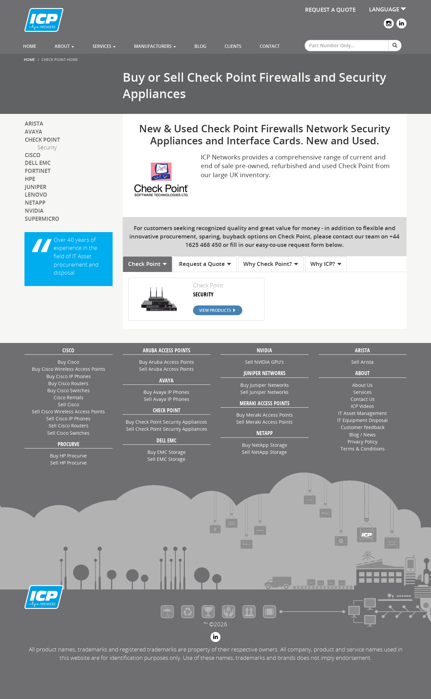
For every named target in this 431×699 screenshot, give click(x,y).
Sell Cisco (68, 404)
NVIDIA (34, 210)
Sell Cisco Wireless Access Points (68, 411)
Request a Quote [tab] (205, 264)
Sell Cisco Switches (68, 433)
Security (47, 147)
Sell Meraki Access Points (264, 422)
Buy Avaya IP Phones (166, 392)
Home (29, 46)
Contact (270, 46)
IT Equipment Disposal (362, 420)
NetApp (35, 202)
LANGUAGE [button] (387, 9)
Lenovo (36, 194)
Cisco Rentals (68, 397)
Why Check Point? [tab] (271, 264)
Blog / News (362, 434)
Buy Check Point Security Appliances (166, 422)
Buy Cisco (68, 362)
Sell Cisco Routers (68, 425)
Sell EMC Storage (166, 459)
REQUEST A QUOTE (330, 9)
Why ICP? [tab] (326, 264)
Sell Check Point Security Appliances (166, 429)
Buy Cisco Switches (68, 390)
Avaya (33, 131)
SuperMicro (42, 218)
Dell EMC (38, 162)
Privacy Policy (362, 441)
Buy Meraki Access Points (264, 415)
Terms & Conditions (363, 448)
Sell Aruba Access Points (166, 369)
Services (104, 46)
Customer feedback (362, 427)
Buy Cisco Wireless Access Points (68, 369)
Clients (233, 46)
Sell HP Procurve (68, 463)
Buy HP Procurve (68, 455)
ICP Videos (362, 406)
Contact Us (363, 399)
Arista (34, 123)
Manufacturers (155, 46)
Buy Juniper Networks (264, 385)
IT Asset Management (362, 413)
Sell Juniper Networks (264, 392)
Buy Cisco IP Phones (68, 376)
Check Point (42, 139)
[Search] (395, 45)
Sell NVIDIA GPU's (264, 362)
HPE (30, 179)
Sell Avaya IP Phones (166, 399)
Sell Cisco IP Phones (68, 418)
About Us (362, 385)
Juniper (35, 187)
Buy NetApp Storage (264, 445)
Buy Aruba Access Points (166, 362)
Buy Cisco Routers (68, 383)
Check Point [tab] (147, 264)
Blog (200, 46)
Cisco (33, 155)
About (64, 46)
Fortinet (38, 170)
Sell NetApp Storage (264, 452)
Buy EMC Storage (166, 452)
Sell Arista (362, 362)
